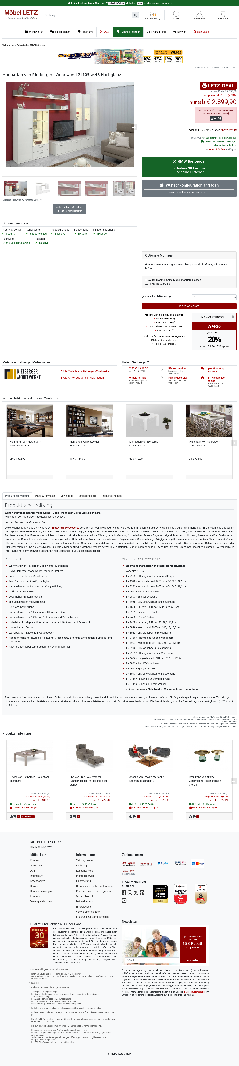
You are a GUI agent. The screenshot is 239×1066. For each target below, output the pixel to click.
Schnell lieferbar (128, 31)
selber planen (60, 31)
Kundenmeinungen (41, 891)
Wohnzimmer (8, 45)
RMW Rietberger (37, 45)
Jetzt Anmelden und (164, 342)
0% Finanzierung (156, 31)
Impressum (36, 875)
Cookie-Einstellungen (88, 911)
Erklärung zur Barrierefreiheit (92, 916)
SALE (104, 31)
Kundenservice (84, 870)
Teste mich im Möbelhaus (69, 209)
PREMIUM (85, 31)
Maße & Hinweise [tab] (45, 495)
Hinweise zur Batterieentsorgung (94, 886)
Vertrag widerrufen (41, 901)
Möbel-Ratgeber (85, 901)
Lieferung (81, 865)
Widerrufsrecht (84, 896)
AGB (32, 870)
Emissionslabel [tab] (87, 495)
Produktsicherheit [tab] (111, 495)
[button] (176, 15)
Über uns (35, 896)
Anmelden (36, 865)
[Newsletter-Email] (152, 960)
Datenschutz (37, 880)
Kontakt (34, 860)
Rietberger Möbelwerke (65, 527)
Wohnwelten (34, 31)
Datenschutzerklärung (194, 992)
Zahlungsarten (84, 860)
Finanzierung (83, 880)
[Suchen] (135, 15)
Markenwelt (179, 31)
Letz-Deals (201, 31)
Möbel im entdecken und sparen (119, 3)
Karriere (34, 886)
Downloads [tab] (66, 495)
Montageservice (85, 875)
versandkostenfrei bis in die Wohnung (219, 138)
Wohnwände (22, 45)
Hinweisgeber (84, 906)
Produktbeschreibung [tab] (17, 495)
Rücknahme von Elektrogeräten (94, 891)
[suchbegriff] (87, 15)
